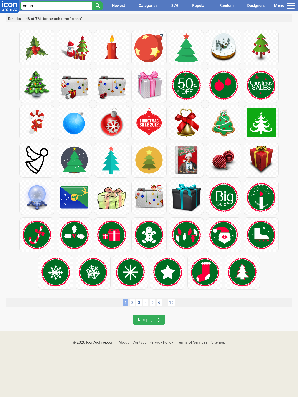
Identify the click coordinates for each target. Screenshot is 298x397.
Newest (118, 5)
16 (171, 302)
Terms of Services (192, 342)
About (124, 342)
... (164, 302)
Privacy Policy (161, 342)
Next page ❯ (149, 320)
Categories (148, 5)
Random (226, 5)
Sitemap (218, 342)
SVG (175, 5)
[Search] (97, 5)
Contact (139, 342)
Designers (256, 5)
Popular (199, 5)
